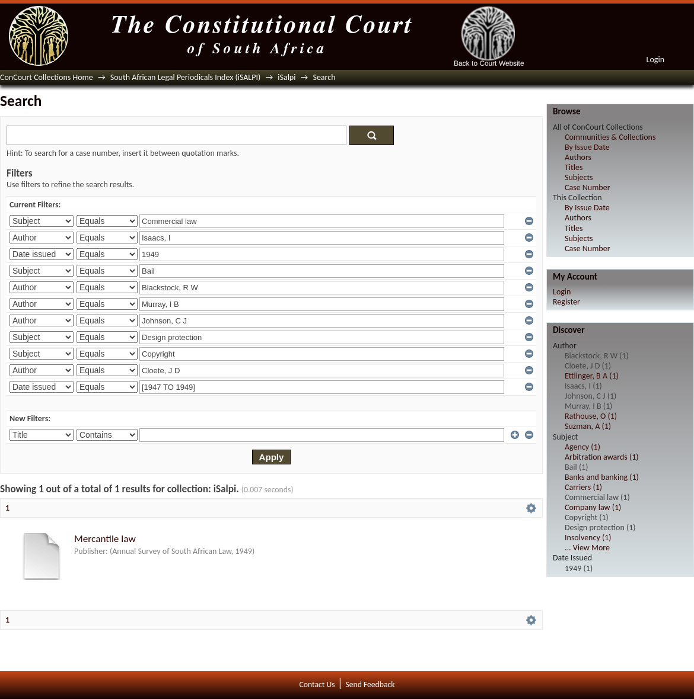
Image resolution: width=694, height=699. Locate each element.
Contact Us (317, 684)
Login (655, 59)
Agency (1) (582, 447)
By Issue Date (587, 147)
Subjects (579, 177)
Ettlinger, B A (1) (592, 376)
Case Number (587, 187)
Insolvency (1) (588, 538)
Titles (573, 167)
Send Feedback (369, 684)
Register (566, 302)
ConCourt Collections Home (46, 77)
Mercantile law (105, 539)
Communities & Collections (610, 137)
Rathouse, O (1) (591, 416)
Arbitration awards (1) (602, 457)
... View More (587, 548)
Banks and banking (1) (602, 477)
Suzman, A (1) (588, 426)
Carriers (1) (583, 487)
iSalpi (286, 77)
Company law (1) (593, 507)
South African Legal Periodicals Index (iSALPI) (185, 77)
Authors (578, 157)
